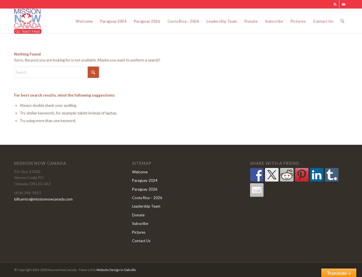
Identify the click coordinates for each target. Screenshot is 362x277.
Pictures (138, 232)
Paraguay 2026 (145, 189)
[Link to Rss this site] (335, 4)
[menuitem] (84, 21)
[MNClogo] (27, 21)
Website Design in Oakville (116, 270)
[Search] (342, 21)
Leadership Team (146, 206)
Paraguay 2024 (145, 180)
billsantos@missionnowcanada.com (43, 199)
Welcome (140, 172)
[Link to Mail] (343, 4)
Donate (138, 215)
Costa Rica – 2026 (147, 197)
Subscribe (140, 223)
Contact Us (141, 240)
